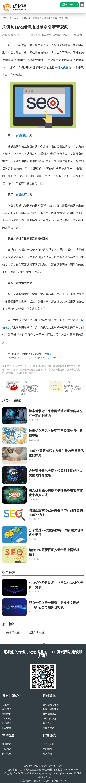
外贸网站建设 (49, 714)
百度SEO (6, 704)
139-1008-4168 (71, 5)
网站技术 (67, 35)
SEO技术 (57, 35)
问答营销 (6, 753)
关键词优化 (62, 67)
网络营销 (78, 35)
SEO (4, 67)
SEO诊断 (6, 727)
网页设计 (47, 723)
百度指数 (21, 135)
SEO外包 (6, 718)
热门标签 (8, 624)
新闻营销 (6, 744)
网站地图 (47, 749)
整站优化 (6, 714)
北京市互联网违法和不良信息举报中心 (39, 780)
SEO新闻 (26, 18)
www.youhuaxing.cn (44, 773)
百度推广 (21, 194)
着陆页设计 (48, 727)
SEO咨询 (6, 723)
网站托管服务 (49, 718)
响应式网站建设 (51, 709)
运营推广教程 (55, 766)
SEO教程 (28, 766)
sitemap (62, 780)
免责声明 (47, 753)
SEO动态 (14, 18)
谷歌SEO (6, 709)
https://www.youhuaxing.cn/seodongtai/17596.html (39, 357)
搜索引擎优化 (36, 632)
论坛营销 (6, 749)
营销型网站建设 (51, 704)
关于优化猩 (48, 744)
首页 (5, 18)
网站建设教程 (40, 766)
